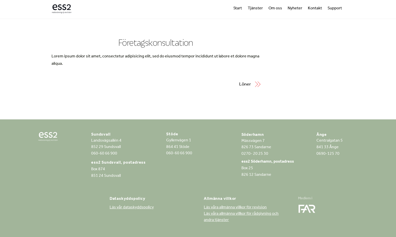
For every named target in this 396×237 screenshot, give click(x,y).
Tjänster (255, 9)
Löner (245, 84)
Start (237, 9)
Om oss (275, 9)
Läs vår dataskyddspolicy (132, 208)
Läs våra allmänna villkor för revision (235, 208)
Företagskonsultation (155, 42)
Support (335, 9)
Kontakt (315, 9)
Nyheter (295, 9)
